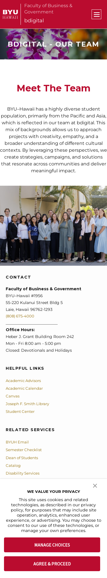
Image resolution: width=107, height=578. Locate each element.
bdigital (34, 20)
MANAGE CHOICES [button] (52, 545)
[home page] (10, 14)
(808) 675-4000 (21, 316)
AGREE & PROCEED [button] (52, 564)
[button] (95, 485)
